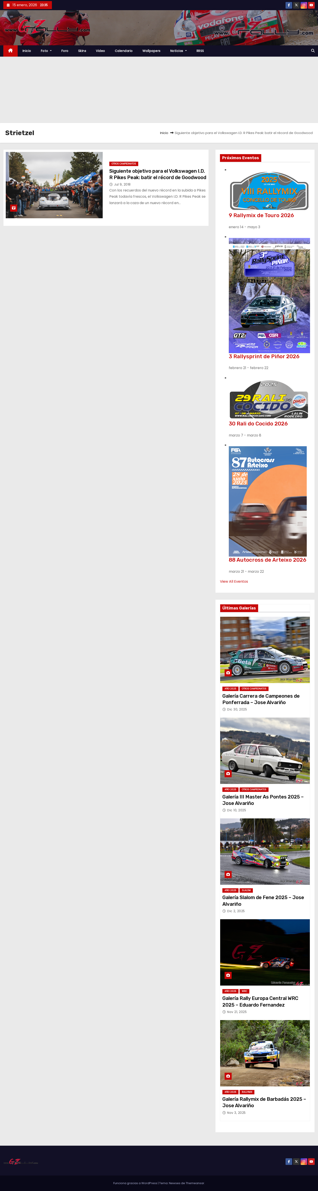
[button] (313, 50)
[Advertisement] (159, 90)
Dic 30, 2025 (237, 709)
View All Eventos (234, 581)
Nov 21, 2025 (237, 1012)
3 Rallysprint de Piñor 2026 (264, 356)
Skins (82, 51)
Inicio (27, 51)
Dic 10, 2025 (236, 810)
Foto (46, 51)
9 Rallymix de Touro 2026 (261, 215)
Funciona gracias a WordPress (135, 1183)
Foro (64, 51)
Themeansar (195, 1183)
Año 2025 (230, 688)
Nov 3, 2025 (236, 1113)
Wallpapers (151, 51)
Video (100, 51)
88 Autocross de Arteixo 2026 (267, 560)
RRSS (200, 51)
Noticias (178, 51)
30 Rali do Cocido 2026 (258, 424)
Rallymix (247, 1092)
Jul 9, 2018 (122, 184)
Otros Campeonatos (124, 163)
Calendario (124, 51)
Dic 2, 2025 (236, 911)
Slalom (246, 890)
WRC (244, 991)
